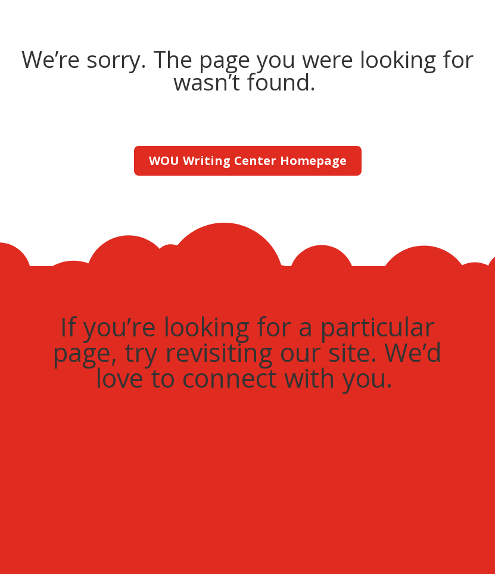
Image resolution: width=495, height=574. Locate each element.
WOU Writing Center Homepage (248, 160)
